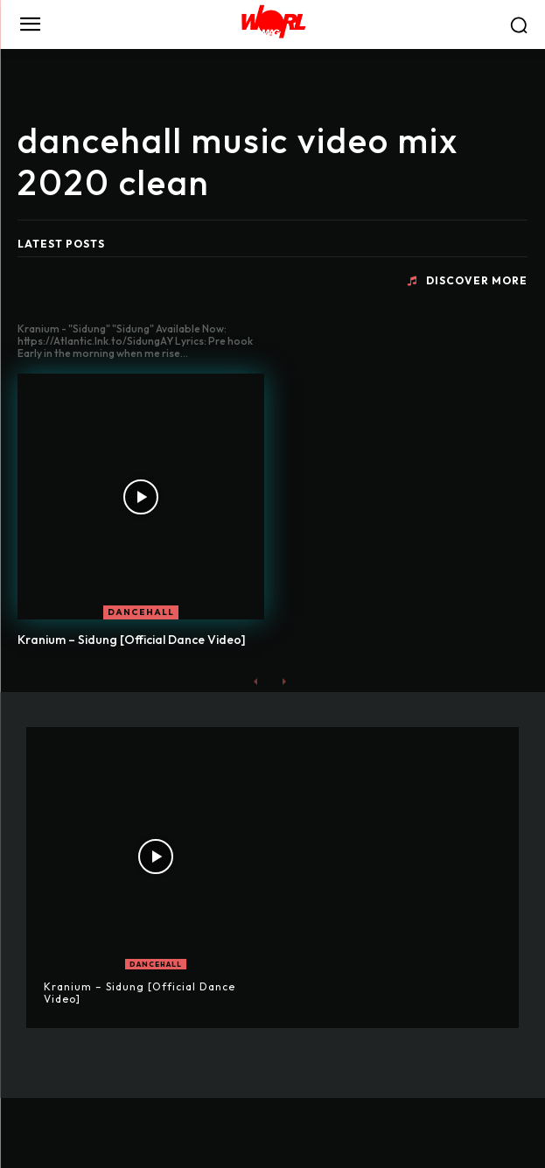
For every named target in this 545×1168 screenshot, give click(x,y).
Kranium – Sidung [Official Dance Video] (131, 639)
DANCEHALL (141, 612)
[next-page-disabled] (284, 681)
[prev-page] (256, 681)
